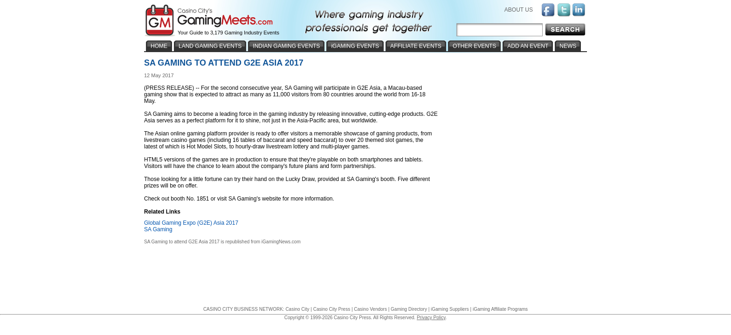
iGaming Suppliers (450, 309)
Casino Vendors (370, 309)
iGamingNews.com (281, 241)
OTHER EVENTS (474, 46)
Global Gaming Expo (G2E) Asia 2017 (191, 223)
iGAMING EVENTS (355, 46)
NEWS (567, 46)
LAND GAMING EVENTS (210, 46)
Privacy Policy (431, 317)
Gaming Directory (409, 309)
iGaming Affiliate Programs (500, 309)
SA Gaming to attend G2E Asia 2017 (182, 241)
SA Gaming (158, 229)
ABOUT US (518, 10)
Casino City (297, 309)
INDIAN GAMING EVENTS (286, 46)
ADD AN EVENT (527, 46)
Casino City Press (331, 309)
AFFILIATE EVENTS (415, 46)
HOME (159, 46)
